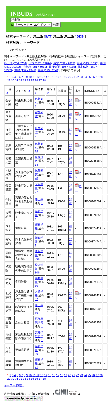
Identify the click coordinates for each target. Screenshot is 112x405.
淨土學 (39, 199)
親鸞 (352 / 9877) (64, 63)
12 (37, 77)
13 (41, 77)
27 (96, 77)
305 (37, 258)
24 (85, 77)
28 (100, 77)
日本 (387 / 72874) (40, 63)
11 (34, 77)
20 (69, 77)
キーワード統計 (14, 385)
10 (30, 77)
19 (65, 77)
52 (36, 299)
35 (32, 80)
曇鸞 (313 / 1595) (87, 63)
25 (89, 77)
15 (49, 77)
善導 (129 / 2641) (48, 70)
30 (12, 80)
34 (28, 80)
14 (45, 77)
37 (40, 80)
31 (16, 80)
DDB (81, 36)
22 (77, 77)
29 (8, 80)
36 (36, 80)
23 (81, 77)
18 (61, 77)
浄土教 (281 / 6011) (34, 66)
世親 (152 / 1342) (25, 70)
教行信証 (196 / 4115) (62, 66)
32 (20, 80)
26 (93, 77)
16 (53, 77)
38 (44, 80)
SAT (48, 36)
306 (37, 272)
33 (24, 80)
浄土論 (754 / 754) (15, 63)
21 (73, 77)
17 (57, 77)
